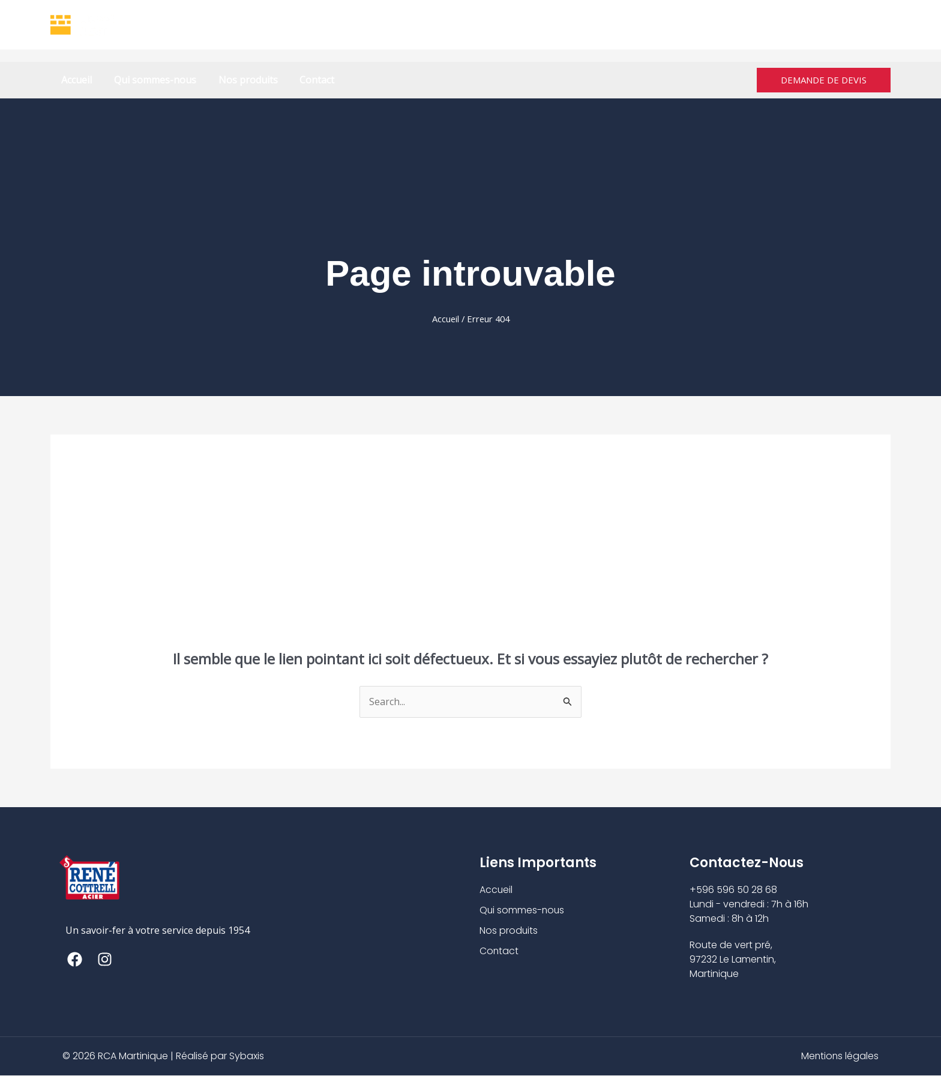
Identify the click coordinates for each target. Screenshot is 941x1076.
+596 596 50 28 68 (507, 25)
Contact (307, 79)
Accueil (75, 79)
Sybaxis (246, 1056)
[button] (824, 80)
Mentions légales (839, 1056)
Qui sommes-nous (151, 79)
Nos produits (241, 79)
